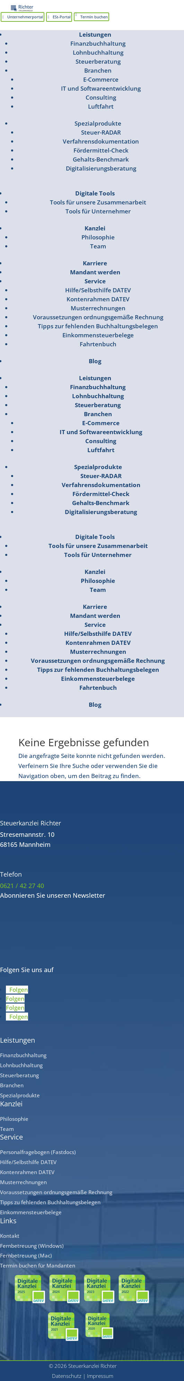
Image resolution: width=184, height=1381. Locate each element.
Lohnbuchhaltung (98, 52)
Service (95, 281)
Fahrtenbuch (98, 344)
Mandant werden (95, 272)
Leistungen (95, 34)
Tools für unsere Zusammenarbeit (98, 202)
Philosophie (98, 237)
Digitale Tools (95, 193)
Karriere (95, 263)
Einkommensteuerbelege (98, 335)
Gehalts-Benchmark (101, 159)
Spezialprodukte (98, 123)
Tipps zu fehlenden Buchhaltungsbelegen (50, 1202)
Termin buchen (94, 16)
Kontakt (9, 1235)
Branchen (98, 70)
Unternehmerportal (25, 16)
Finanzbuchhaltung (97, 43)
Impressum (100, 1375)
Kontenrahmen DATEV (98, 299)
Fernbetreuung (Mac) (26, 1255)
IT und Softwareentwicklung (101, 88)
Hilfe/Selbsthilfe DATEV (98, 290)
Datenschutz (66, 1375)
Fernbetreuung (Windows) (32, 1245)
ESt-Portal (62, 16)
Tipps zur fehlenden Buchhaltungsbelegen (98, 326)
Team (98, 246)
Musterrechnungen (98, 308)
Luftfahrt (101, 106)
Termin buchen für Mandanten (37, 1265)
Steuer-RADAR (101, 132)
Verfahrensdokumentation (101, 141)
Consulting (101, 97)
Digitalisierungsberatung (101, 168)
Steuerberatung (98, 61)
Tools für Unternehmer (98, 211)
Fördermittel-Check (101, 150)
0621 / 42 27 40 (22, 885)
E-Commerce (101, 79)
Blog (95, 361)
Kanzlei (95, 228)
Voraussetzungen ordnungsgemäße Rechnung (98, 317)
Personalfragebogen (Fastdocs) (38, 1152)
